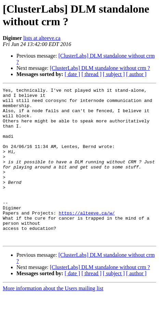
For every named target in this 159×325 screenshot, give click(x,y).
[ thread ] (91, 74)
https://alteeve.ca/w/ (87, 238)
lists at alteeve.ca (42, 38)
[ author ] (136, 74)
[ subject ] (114, 74)
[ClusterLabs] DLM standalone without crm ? (100, 68)
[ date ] (72, 74)
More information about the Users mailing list (53, 319)
